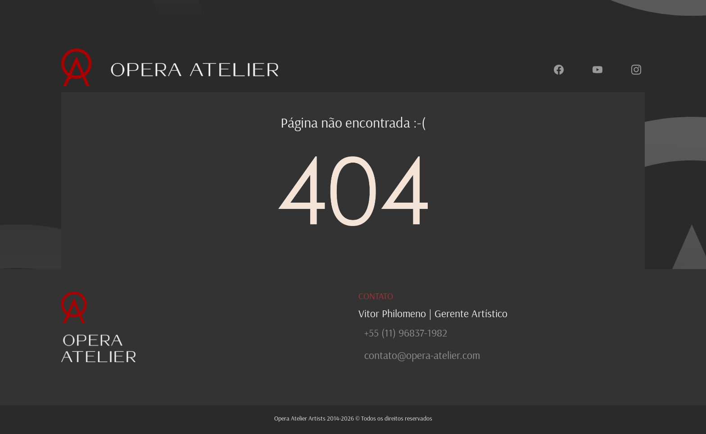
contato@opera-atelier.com (422, 355)
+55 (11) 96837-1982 (405, 332)
